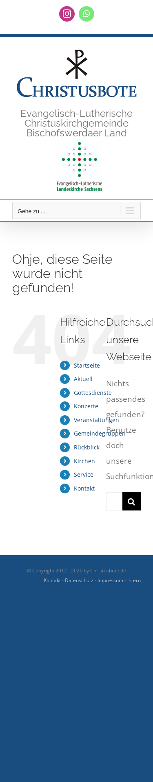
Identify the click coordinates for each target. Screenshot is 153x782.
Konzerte (86, 406)
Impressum (110, 580)
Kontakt (84, 488)
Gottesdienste (93, 392)
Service (83, 474)
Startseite (87, 365)
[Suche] (131, 501)
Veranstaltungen (96, 420)
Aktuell (83, 379)
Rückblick (87, 447)
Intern (134, 580)
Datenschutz (79, 580)
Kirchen (84, 461)
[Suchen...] (114, 501)
